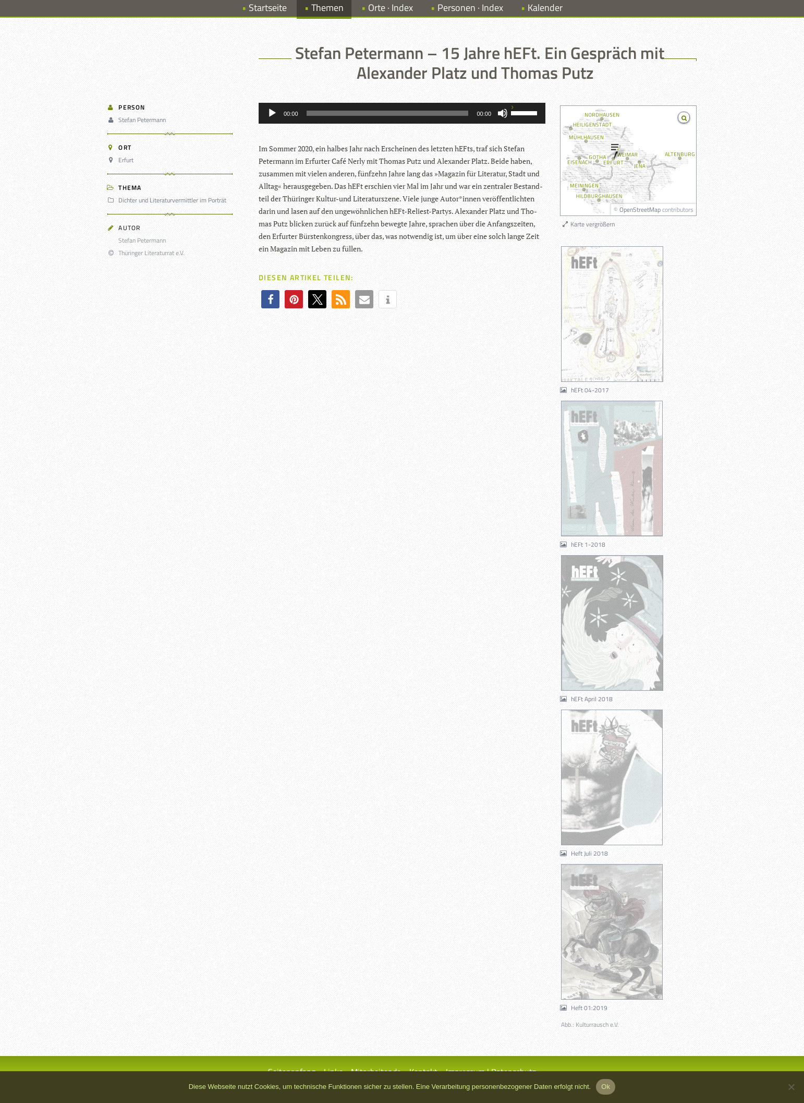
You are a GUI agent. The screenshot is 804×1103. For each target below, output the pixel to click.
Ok (605, 1086)
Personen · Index (470, 8)
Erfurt (122, 160)
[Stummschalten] (502, 113)
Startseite (268, 8)
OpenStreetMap (640, 209)
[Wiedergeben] (272, 113)
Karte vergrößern (588, 224)
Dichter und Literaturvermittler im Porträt (168, 200)
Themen (327, 8)
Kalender (545, 8)
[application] (402, 113)
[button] (270, 299)
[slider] (388, 113)
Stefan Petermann (138, 120)
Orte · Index (390, 8)
